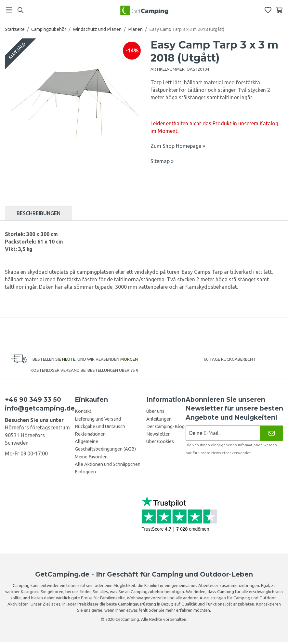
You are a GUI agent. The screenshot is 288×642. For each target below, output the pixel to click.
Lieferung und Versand (98, 419)
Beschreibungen (38, 213)
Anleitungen (159, 419)
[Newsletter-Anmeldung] (223, 433)
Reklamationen (90, 434)
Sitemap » (162, 161)
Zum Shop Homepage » (178, 146)
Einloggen (85, 471)
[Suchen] (20, 10)
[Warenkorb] (279, 10)
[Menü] (9, 10)
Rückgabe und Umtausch (100, 426)
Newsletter (158, 434)
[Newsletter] (271, 433)
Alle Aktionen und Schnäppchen (107, 464)
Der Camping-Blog (165, 426)
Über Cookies (160, 441)
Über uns (155, 411)
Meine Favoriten (91, 456)
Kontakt (83, 411)
